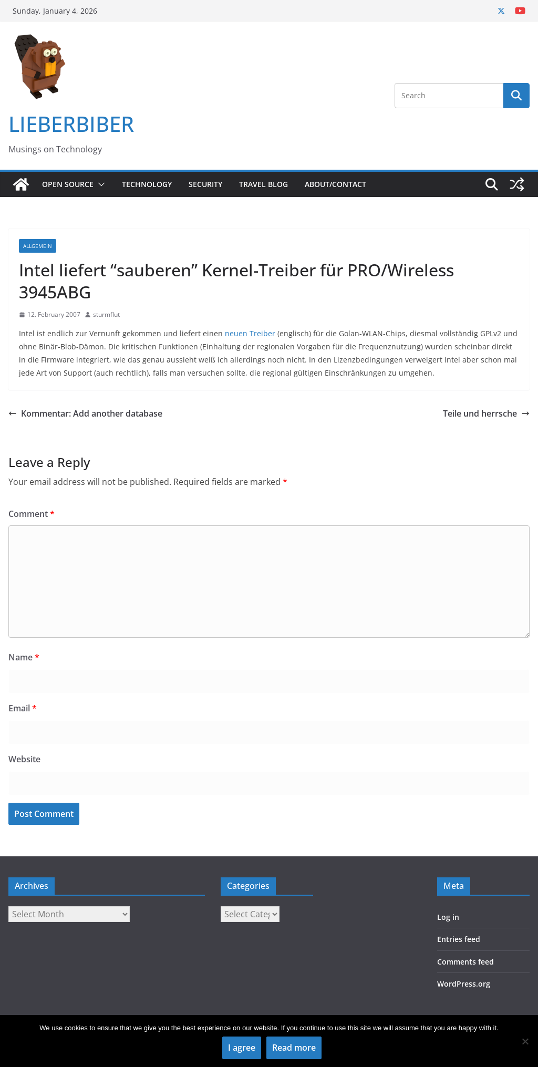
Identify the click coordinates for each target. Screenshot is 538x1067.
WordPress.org (463, 984)
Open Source (68, 184)
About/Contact (335, 184)
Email (22, 708)
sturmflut (106, 314)
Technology (147, 184)
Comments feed (465, 962)
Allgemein (37, 246)
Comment (31, 514)
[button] (99, 184)
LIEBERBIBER (71, 123)
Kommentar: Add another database (85, 413)
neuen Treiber (250, 333)
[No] (525, 1041)
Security (205, 184)
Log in (448, 917)
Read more (294, 1047)
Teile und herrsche (486, 413)
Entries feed (458, 939)
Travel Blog (263, 184)
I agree (241, 1047)
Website (24, 759)
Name (23, 657)
